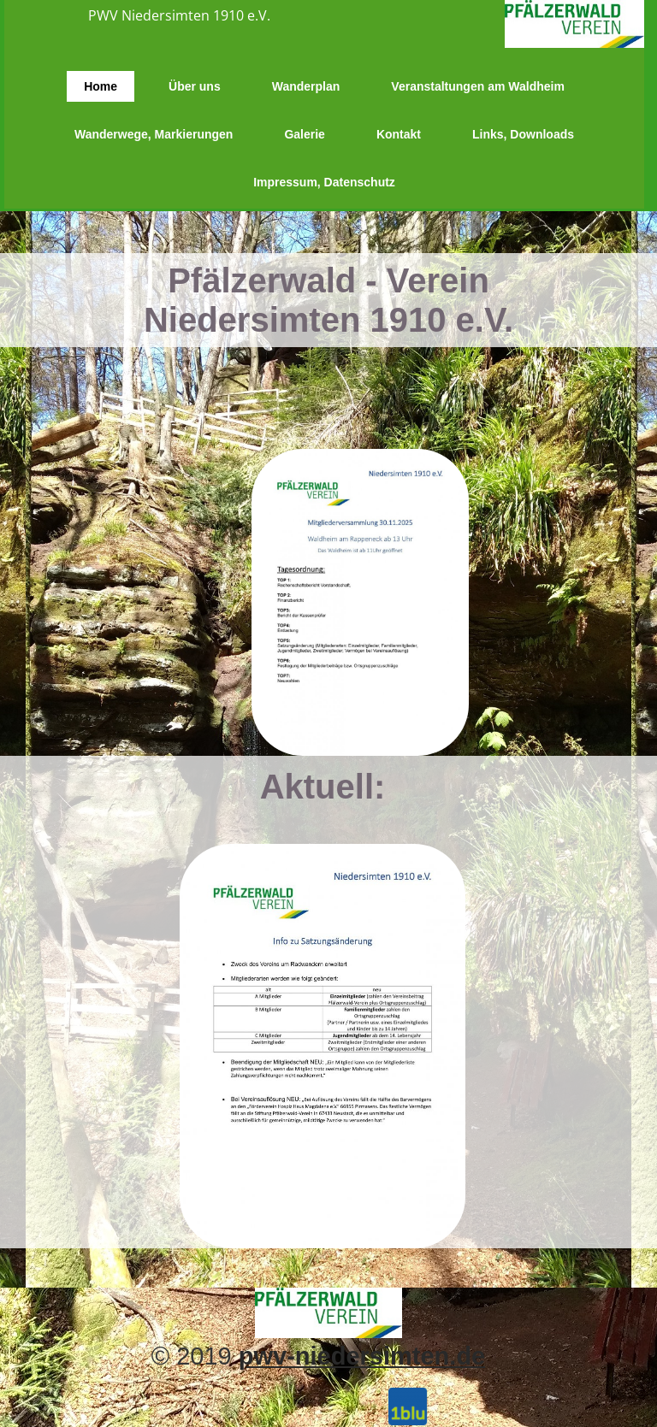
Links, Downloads (523, 134)
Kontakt (398, 134)
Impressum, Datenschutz (324, 182)
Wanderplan (306, 86)
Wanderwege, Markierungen (153, 134)
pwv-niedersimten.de (362, 1356)
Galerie (304, 134)
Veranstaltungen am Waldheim (478, 86)
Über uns (195, 86)
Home (100, 86)
